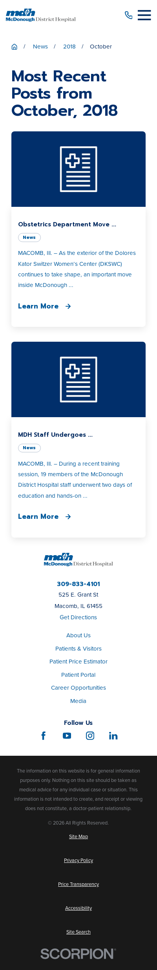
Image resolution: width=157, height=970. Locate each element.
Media (78, 701)
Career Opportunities (78, 687)
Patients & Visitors (78, 648)
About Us (78, 635)
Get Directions (78, 617)
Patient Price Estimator (78, 661)
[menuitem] (78, 836)
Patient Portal (78, 675)
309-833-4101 (78, 584)
